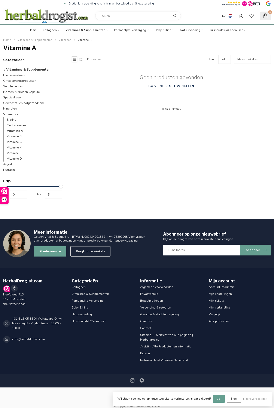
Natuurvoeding (190, 30)
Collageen (50, 30)
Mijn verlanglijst (219, 308)
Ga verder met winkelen (171, 86)
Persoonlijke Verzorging (130, 30)
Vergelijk (214, 314)
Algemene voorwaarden (156, 287)
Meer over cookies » (255, 399)
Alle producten (219, 321)
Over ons (146, 321)
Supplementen (13, 86)
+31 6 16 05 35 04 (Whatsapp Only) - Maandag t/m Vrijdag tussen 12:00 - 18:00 (38, 323)
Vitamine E (14, 153)
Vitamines (65, 40)
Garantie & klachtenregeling (159, 314)
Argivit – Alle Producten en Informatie (165, 346)
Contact (145, 328)
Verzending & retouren (155, 308)
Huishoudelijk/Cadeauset (226, 30)
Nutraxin (9, 170)
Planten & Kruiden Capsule (21, 92)
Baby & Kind (163, 30)
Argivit (7, 164)
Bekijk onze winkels (90, 251)
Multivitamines (16, 125)
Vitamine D (14, 159)
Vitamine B (14, 136)
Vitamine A (85, 40)
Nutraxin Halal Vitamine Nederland (164, 360)
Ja (218, 399)
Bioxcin (145, 353)
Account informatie (222, 287)
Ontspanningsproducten (19, 81)
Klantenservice (50, 251)
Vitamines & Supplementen (85, 30)
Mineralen (10, 109)
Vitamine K (14, 147)
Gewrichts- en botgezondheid (23, 103)
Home (33, 30)
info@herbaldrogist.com (28, 339)
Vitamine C (14, 142)
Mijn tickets (216, 301)
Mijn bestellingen (220, 294)
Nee (234, 399)
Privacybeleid (149, 294)
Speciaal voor (12, 97)
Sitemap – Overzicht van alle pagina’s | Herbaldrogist (166, 337)
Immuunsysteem (14, 75)
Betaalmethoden (151, 301)
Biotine (11, 120)
